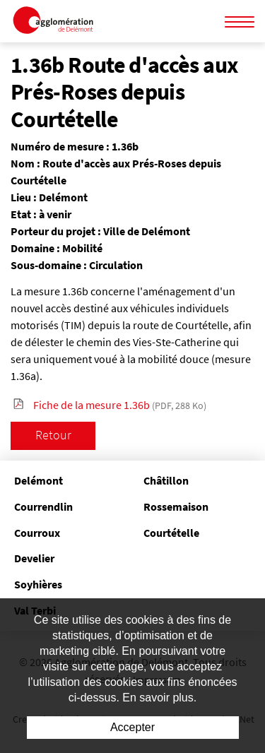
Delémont (38, 480)
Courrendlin (43, 506)
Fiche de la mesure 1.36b (119, 405)
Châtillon (166, 480)
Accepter (132, 727)
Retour (53, 435)
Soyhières (38, 584)
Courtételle (171, 533)
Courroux (37, 533)
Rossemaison (175, 506)
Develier (34, 558)
